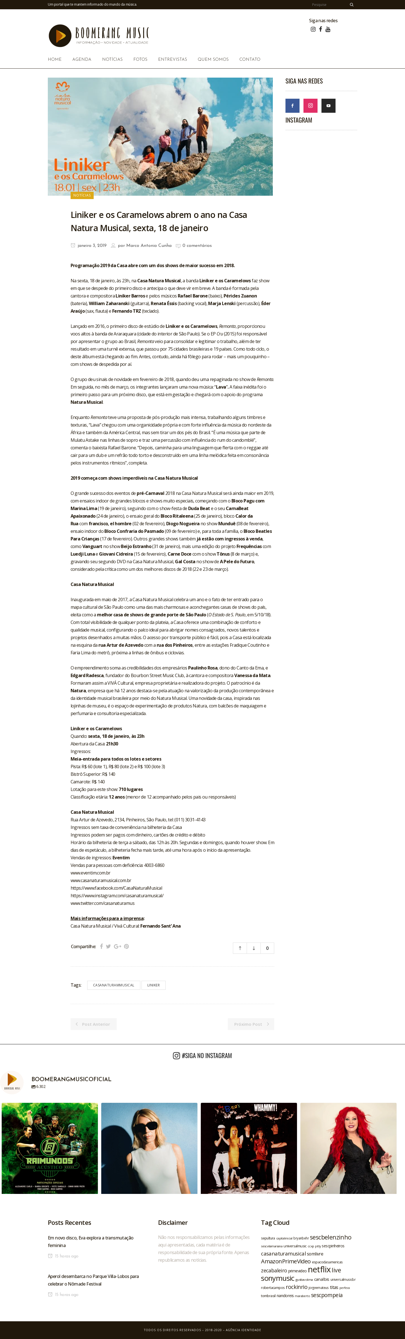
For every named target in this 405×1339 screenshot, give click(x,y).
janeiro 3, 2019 (89, 246)
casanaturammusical (113, 985)
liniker (153, 985)
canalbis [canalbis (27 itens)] (321, 1279)
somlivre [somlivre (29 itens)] (315, 1254)
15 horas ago (63, 1256)
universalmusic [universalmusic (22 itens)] (295, 1245)
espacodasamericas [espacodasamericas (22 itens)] (327, 1261)
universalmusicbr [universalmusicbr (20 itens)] (343, 1279)
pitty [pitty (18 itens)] (318, 1246)
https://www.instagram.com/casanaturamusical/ (117, 895)
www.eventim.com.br (91, 873)
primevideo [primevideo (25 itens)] (297, 1270)
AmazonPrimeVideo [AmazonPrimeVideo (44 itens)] (285, 1261)
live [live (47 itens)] (336, 1270)
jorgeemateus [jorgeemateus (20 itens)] (319, 1287)
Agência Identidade (243, 1330)
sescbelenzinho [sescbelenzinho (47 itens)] (331, 1237)
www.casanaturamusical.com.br (101, 880)
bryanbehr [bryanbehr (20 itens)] (301, 1238)
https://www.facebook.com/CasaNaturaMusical (116, 888)
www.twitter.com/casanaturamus (103, 903)
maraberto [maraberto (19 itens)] (302, 1296)
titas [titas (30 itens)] (334, 1287)
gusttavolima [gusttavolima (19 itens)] (304, 1279)
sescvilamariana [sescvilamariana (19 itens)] (271, 1246)
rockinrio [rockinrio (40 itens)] (296, 1287)
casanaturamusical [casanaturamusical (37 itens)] (283, 1253)
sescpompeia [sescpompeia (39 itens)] (327, 1295)
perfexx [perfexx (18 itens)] (344, 1288)
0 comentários (197, 246)
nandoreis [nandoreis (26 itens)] (285, 1295)
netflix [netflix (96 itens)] (319, 1269)
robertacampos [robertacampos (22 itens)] (273, 1287)
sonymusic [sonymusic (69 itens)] (277, 1278)
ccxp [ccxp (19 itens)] (311, 1246)
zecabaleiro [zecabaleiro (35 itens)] (274, 1270)
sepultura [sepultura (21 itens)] (268, 1238)
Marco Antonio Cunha (149, 246)
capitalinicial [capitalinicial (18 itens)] (284, 1238)
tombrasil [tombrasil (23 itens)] (268, 1295)
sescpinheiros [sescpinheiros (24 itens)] (333, 1245)
